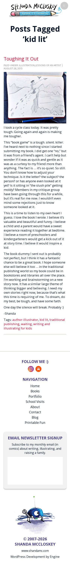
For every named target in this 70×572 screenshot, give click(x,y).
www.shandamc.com (35, 551)
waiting (26, 324)
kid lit (44, 319)
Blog (35, 417)
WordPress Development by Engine (35, 557)
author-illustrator (25, 319)
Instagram (31, 369)
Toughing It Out (21, 58)
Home (35, 386)
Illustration (27, 65)
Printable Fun (35, 422)
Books (35, 391)
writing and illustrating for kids (27, 326)
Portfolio (35, 396)
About (35, 407)
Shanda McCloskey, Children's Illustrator (35, 10)
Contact (35, 412)
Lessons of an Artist (48, 65)
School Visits (35, 402)
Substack (38, 369)
